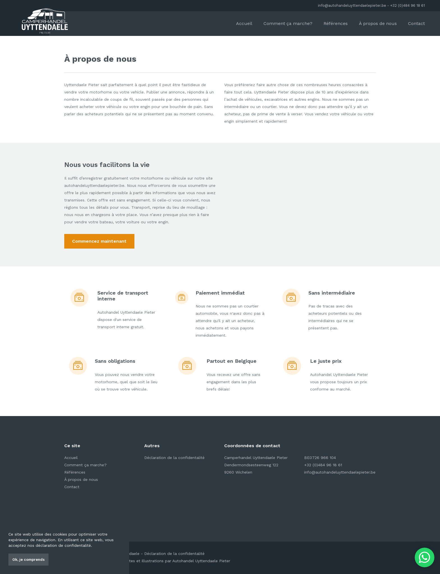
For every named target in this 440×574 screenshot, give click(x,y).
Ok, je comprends (28, 559)
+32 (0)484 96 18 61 (407, 5)
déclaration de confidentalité (63, 545)
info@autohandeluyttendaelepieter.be (352, 5)
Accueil (244, 23)
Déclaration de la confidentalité (174, 457)
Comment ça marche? (287, 23)
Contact (416, 23)
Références (336, 23)
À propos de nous (378, 23)
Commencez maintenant (99, 241)
